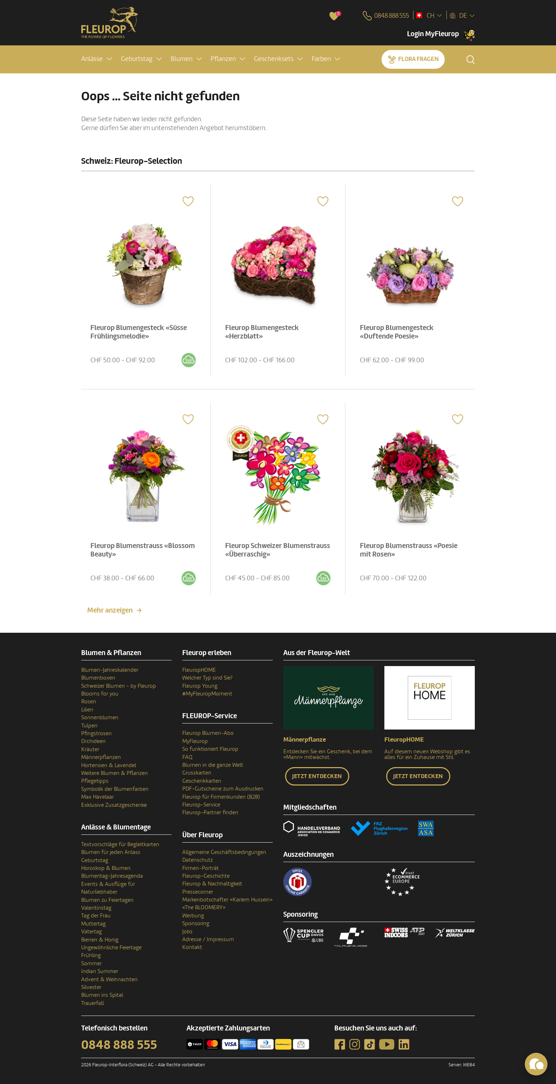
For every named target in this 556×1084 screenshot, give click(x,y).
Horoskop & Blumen (105, 868)
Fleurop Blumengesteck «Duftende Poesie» (397, 332)
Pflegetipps (95, 781)
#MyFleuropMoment (207, 694)
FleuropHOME (199, 670)
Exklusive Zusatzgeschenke (114, 805)
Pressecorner (197, 892)
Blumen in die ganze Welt (212, 765)
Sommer (91, 963)
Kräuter (90, 749)
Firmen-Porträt (200, 868)
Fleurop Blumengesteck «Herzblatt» (262, 332)
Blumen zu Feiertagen (107, 900)
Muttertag (93, 924)
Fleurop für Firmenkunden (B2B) (221, 797)
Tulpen (89, 725)
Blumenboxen (98, 678)
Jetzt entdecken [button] (317, 776)
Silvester (91, 987)
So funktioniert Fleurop (210, 749)
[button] (96, 59)
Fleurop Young (199, 686)
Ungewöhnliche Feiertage (111, 947)
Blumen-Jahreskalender (109, 670)
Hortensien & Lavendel (108, 765)
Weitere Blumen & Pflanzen (114, 773)
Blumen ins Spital (102, 995)
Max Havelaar (97, 797)
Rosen (88, 701)
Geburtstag (94, 860)
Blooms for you (99, 694)
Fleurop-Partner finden (210, 812)
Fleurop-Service (201, 804)
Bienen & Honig (99, 940)
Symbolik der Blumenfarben (115, 789)
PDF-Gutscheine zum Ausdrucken (222, 789)
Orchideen (93, 741)
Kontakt (192, 947)
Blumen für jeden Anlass (110, 852)
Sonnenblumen (99, 717)
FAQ (187, 757)
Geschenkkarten (201, 781)
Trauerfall (92, 1003)
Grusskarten (196, 773)
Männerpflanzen (101, 757)
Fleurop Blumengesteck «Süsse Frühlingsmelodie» (138, 332)
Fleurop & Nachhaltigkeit (212, 884)
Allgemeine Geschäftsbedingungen (224, 852)
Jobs (187, 931)
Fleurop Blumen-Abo (208, 733)
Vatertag (91, 931)
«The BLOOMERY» (204, 907)
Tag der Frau (96, 915)
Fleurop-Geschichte (206, 876)
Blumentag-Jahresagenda (112, 876)
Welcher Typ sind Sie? (207, 678)
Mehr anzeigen (110, 610)
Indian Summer (99, 971)
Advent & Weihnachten (109, 979)
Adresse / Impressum (208, 939)
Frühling (91, 955)
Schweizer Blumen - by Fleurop (118, 686)
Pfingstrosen (96, 733)
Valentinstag (96, 908)
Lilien (87, 709)
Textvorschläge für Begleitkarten (120, 844)
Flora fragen (418, 59)
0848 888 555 (119, 1045)
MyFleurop (195, 741)
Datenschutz (197, 860)
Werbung (193, 915)
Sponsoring (195, 923)
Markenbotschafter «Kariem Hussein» (227, 899)
